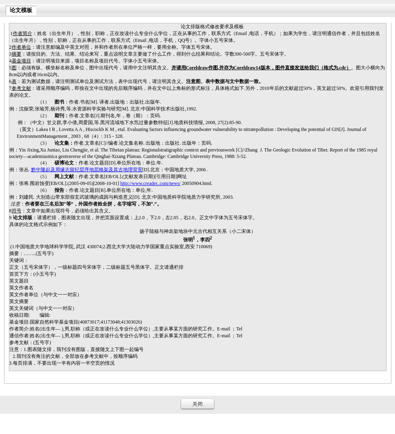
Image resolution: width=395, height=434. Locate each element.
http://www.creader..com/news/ (150, 183)
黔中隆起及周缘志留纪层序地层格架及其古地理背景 (86, 169)
